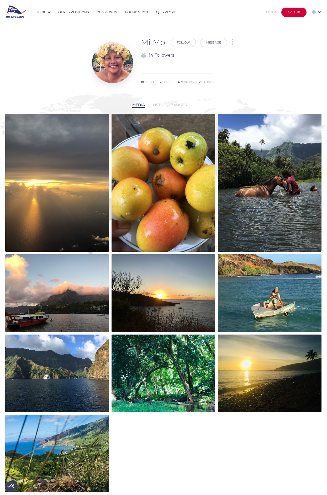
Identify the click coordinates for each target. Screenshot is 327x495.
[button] (11, 486)
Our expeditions (73, 12)
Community (107, 12)
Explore (166, 12)
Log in (271, 12)
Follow (183, 42)
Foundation (136, 12)
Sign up (294, 12)
